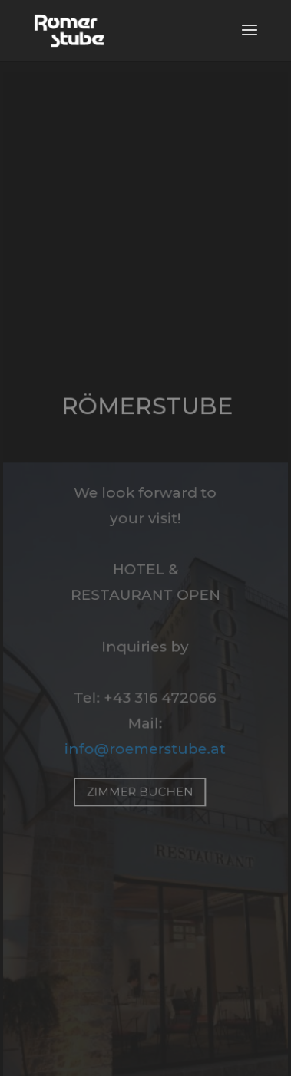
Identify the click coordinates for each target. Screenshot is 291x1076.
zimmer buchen (140, 791)
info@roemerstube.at (145, 748)
